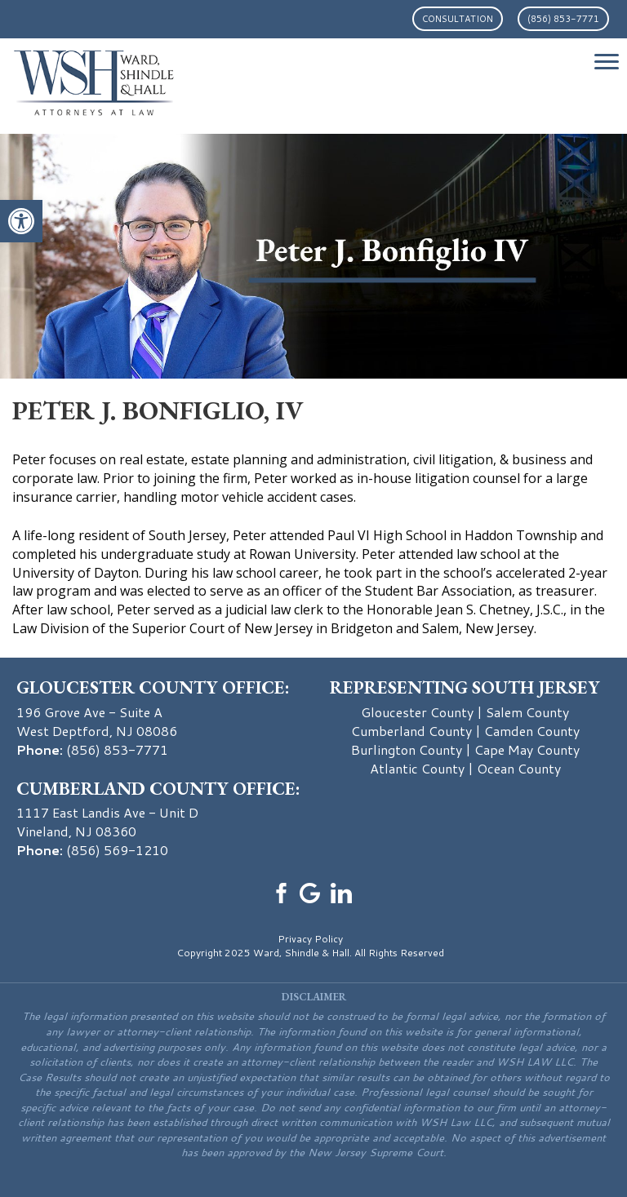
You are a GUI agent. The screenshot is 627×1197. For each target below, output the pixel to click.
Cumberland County (411, 730)
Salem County (527, 712)
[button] (21, 221)
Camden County (532, 730)
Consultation (457, 18)
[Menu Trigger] (606, 61)
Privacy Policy (310, 939)
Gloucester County (417, 712)
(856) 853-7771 (563, 18)
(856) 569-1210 (117, 849)
